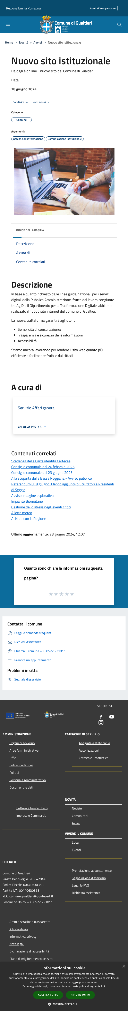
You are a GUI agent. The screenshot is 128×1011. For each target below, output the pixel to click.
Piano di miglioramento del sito (30, 958)
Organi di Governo (22, 742)
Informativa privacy (22, 936)
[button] (64, 1004)
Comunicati (80, 815)
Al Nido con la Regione (28, 518)
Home (9, 42)
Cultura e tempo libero (32, 808)
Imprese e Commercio (31, 815)
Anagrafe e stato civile (94, 742)
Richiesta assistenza (86, 892)
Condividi (21, 102)
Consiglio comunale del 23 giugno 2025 (41, 472)
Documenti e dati (21, 787)
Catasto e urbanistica (93, 757)
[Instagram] (101, 723)
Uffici (13, 757)
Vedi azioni (42, 102)
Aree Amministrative (24, 750)
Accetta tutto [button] (48, 995)
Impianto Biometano (27, 501)
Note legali (16, 943)
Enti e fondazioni (21, 765)
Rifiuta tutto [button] (80, 994)
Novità (23, 42)
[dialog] (64, 986)
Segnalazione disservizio (89, 877)
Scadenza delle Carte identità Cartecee (40, 461)
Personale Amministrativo (27, 779)
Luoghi (76, 842)
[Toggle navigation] (8, 24)
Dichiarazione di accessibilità (29, 951)
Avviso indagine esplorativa (32, 495)
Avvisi (37, 42)
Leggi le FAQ (80, 885)
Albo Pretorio (18, 929)
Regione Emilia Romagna (23, 8)
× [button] (123, 966)
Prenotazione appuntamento (92, 870)
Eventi (76, 849)
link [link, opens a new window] (103, 986)
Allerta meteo (21, 513)
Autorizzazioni (89, 750)
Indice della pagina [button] (30, 230)
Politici (14, 772)
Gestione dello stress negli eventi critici (41, 507)
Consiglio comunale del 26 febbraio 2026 (43, 467)
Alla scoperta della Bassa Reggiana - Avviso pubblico (51, 478)
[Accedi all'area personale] (102, 8)
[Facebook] (101, 717)
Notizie (77, 808)
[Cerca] (119, 24)
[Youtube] (112, 717)
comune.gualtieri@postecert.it (31, 896)
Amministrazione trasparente (29, 921)
